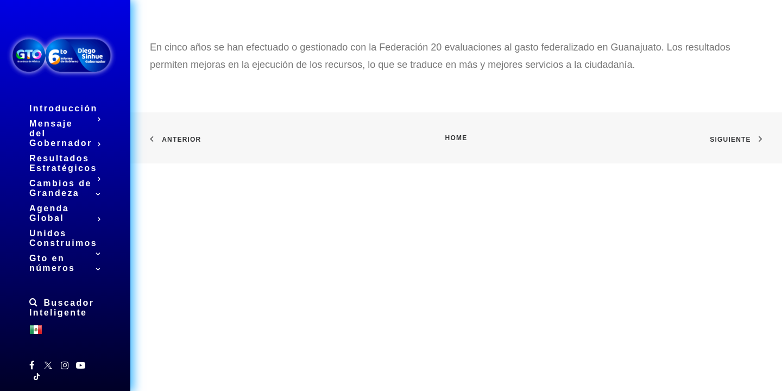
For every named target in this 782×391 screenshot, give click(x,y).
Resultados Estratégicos (65, 165)
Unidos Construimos (65, 240)
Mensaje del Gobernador (65, 133)
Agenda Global (65, 213)
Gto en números (65, 263)
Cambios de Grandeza (65, 188)
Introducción (65, 110)
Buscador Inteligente (61, 307)
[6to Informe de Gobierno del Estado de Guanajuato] (65, 54)
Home (456, 138)
